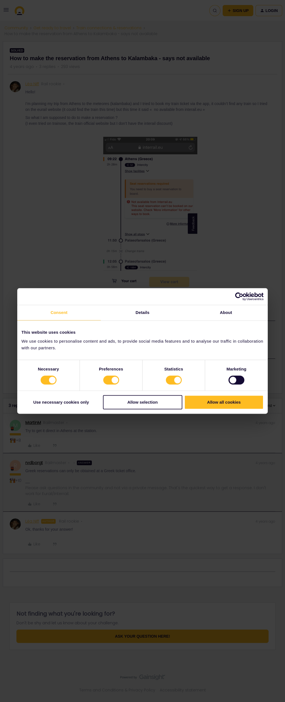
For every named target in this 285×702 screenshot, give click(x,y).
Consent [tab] (59, 312)
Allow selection (142, 402)
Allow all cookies (224, 402)
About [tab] (226, 312)
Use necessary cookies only (61, 402)
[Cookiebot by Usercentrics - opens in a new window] (239, 296)
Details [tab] (142, 312)
